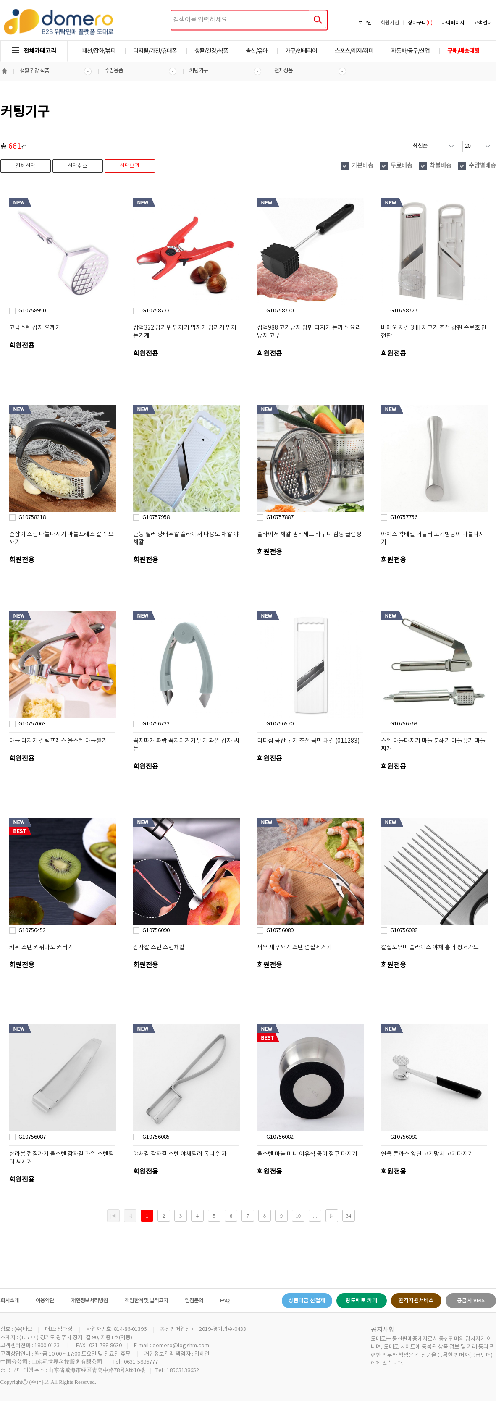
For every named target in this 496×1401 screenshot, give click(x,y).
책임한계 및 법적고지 (146, 1300)
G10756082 (280, 1137)
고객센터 (482, 23)
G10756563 (403, 724)
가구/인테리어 (301, 51)
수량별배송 (482, 165)
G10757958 (156, 517)
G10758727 (403, 311)
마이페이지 (453, 23)
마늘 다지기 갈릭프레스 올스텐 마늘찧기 (58, 741)
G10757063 (32, 724)
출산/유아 (257, 51)
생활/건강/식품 (211, 51)
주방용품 (114, 71)
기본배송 (362, 165)
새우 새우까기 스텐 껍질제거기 (294, 947)
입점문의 (194, 1300)
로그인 (365, 23)
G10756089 (280, 930)
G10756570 (280, 724)
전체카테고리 (34, 51)
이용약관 (45, 1300)
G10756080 (403, 1137)
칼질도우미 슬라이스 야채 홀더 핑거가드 (430, 947)
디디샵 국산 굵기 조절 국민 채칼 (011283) (308, 741)
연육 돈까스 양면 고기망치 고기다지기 (427, 1154)
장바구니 (420, 23)
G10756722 (156, 724)
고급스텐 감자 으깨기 (35, 328)
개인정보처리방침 (89, 1300)
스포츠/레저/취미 (354, 51)
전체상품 (283, 71)
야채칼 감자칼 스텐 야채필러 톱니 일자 (180, 1154)
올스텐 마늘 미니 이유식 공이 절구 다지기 (307, 1154)
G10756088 (403, 930)
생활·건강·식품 (35, 71)
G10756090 (156, 930)
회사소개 (9, 1300)
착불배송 (440, 165)
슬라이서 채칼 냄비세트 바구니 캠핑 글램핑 (309, 534)
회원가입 (390, 23)
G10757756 (403, 517)
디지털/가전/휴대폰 (155, 51)
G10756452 (32, 930)
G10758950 (32, 311)
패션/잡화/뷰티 (98, 51)
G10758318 (32, 517)
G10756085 (156, 1137)
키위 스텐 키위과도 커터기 (41, 947)
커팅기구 (198, 71)
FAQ (224, 1300)
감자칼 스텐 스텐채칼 (159, 947)
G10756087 (32, 1137)
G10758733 (156, 311)
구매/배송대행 (463, 51)
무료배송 (401, 165)
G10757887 (280, 517)
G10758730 (280, 311)
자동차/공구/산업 (410, 51)
